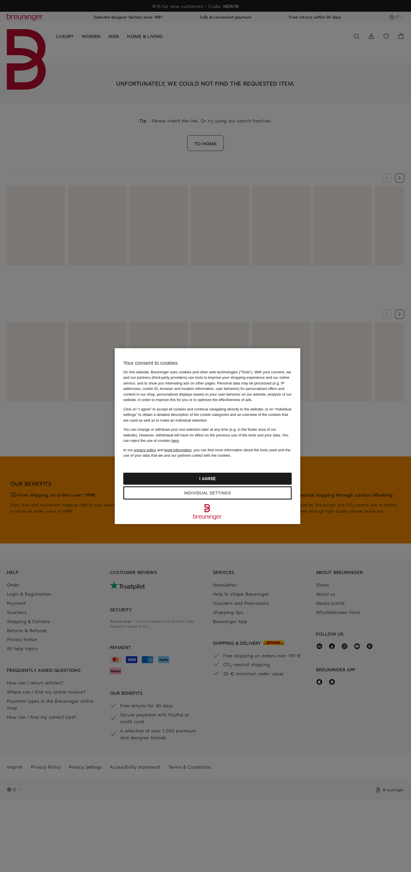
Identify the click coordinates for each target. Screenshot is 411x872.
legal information (178, 450)
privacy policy (145, 450)
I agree (207, 478)
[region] (207, 436)
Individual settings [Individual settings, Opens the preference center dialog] (207, 493)
